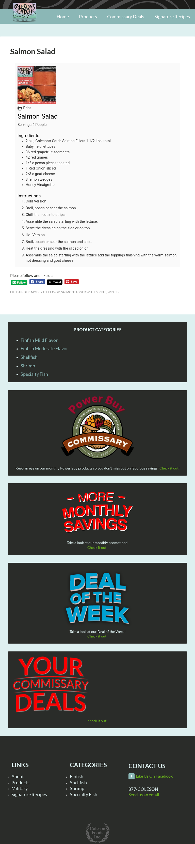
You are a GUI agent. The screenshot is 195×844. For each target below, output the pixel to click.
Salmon (67, 292)
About (17, 776)
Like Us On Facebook (154, 776)
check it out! (97, 721)
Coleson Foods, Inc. (24, 23)
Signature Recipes (29, 794)
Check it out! (169, 468)
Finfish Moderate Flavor (44, 348)
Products (20, 782)
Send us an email (143, 794)
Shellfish (29, 357)
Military (19, 788)
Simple (101, 292)
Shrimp (28, 365)
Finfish (76, 776)
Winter (114, 292)
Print (24, 108)
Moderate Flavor (45, 292)
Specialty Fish (34, 374)
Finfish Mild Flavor (39, 340)
